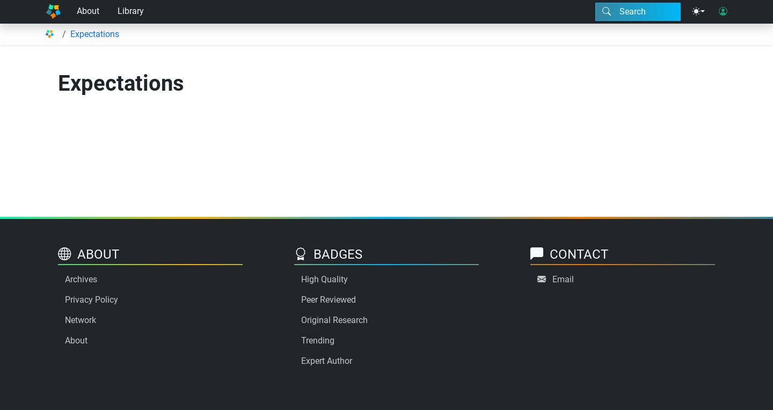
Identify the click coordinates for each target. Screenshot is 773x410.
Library (131, 11)
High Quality (324, 279)
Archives (81, 279)
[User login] (723, 12)
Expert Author (326, 361)
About (88, 11)
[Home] (53, 12)
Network (80, 320)
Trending (317, 340)
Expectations (94, 34)
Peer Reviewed (328, 300)
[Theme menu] (698, 12)
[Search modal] (638, 12)
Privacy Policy (91, 300)
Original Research (334, 320)
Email (563, 279)
